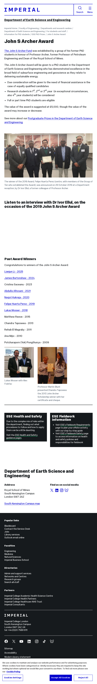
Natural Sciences (12, 557)
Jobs (6, 531)
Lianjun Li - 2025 (13, 271)
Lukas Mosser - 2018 (16, 310)
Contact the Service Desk (17, 529)
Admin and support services (17, 573)
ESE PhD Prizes (38, 34)
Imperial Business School (16, 560)
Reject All (83, 677)
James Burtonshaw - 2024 (19, 278)
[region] (48, 671)
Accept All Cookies (60, 677)
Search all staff (11, 582)
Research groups (12, 579)
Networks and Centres (15, 576)
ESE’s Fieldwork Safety (71, 433)
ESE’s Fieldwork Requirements (75, 424)
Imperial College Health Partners (20, 598)
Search (79, 9)
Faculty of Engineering (29, 28)
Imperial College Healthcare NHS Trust (23, 601)
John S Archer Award (56, 34)
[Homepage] (39, 10)
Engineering (10, 551)
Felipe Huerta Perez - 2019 (19, 303)
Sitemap (8, 648)
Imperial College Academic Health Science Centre (28, 596)
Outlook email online (14, 537)
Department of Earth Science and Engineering (37, 20)
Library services (12, 534)
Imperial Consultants (14, 604)
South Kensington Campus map (22, 503)
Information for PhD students (17, 34)
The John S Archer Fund (18, 50)
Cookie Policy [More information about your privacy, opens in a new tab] (13, 671)
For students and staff (56, 31)
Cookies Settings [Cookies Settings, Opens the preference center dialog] (12, 677)
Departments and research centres (56, 28)
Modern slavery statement (17, 657)
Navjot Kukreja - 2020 (16, 297)
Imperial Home (10, 28)
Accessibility (10, 652)
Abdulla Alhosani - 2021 (17, 291)
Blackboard (9, 526)
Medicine (8, 554)
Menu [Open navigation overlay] (90, 10)
